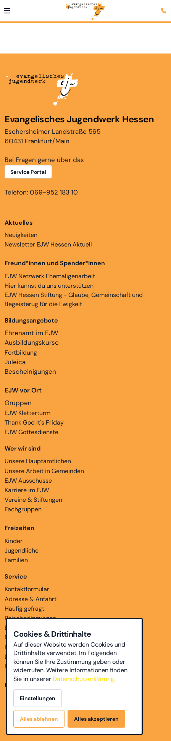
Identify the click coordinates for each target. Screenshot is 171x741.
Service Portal (28, 172)
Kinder (14, 541)
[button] (7, 11)
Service (16, 576)
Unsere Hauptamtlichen (38, 461)
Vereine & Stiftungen (33, 500)
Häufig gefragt (24, 609)
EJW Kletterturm (27, 413)
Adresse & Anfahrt (30, 599)
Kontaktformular (27, 589)
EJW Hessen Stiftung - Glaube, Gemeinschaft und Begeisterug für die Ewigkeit (74, 299)
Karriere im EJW (27, 490)
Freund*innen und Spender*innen (55, 263)
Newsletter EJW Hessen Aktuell (48, 244)
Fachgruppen (23, 509)
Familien (16, 560)
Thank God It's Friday (34, 422)
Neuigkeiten (21, 228)
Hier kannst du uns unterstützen (49, 286)
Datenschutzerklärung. (84, 679)
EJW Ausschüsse (28, 481)
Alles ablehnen (39, 718)
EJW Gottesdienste (31, 432)
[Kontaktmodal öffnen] (165, 6)
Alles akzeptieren (96, 718)
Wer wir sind (22, 448)
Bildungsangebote (31, 320)
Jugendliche (22, 550)
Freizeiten (19, 528)
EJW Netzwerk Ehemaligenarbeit (50, 276)
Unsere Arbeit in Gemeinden (44, 471)
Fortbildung (21, 353)
